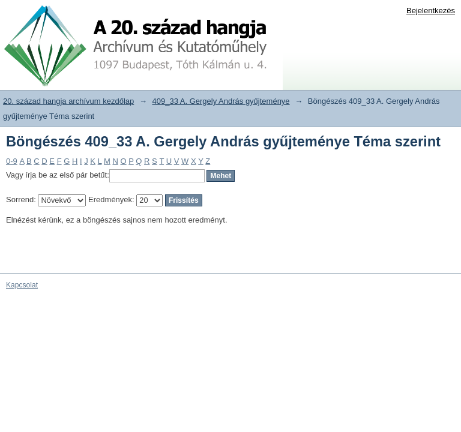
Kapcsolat (22, 285)
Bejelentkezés (430, 10)
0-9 (11, 161)
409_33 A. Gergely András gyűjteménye (221, 101)
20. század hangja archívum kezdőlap (68, 101)
